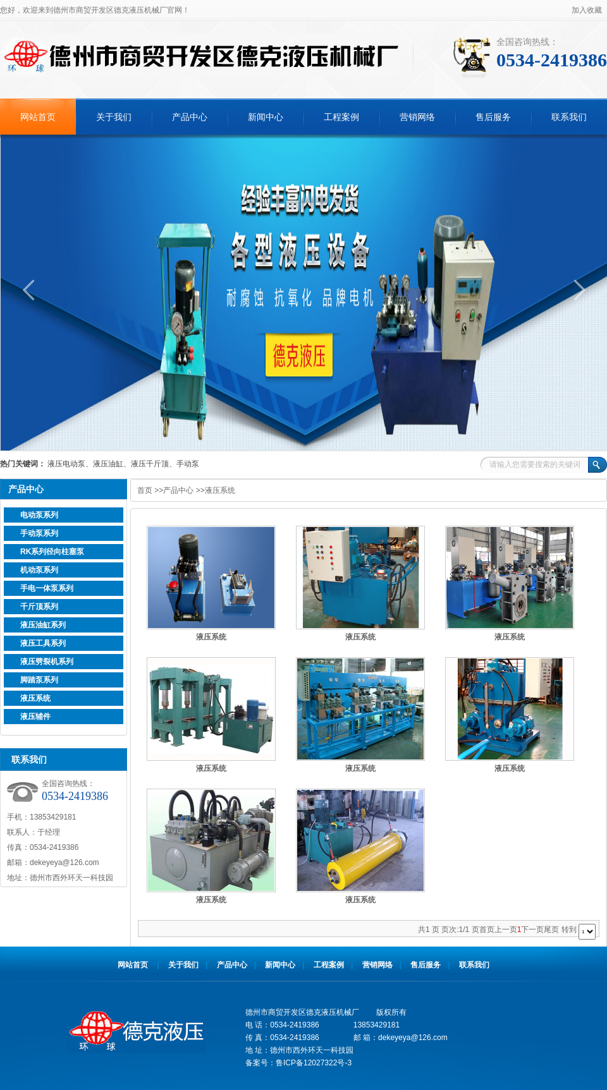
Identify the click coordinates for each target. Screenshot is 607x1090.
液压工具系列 (43, 643)
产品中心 (189, 117)
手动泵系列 (39, 533)
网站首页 (38, 117)
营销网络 (417, 117)
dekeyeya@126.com (64, 862)
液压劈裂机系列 (46, 661)
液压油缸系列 (43, 625)
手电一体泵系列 (46, 588)
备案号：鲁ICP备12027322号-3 (298, 1062)
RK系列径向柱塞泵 (52, 551)
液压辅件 (35, 716)
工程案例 (341, 117)
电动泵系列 (39, 515)
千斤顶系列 (39, 606)
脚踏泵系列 (39, 679)
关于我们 (114, 117)
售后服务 (493, 117)
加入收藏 (587, 10)
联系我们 (569, 117)
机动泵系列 (39, 570)
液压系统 (35, 698)
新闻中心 (265, 117)
